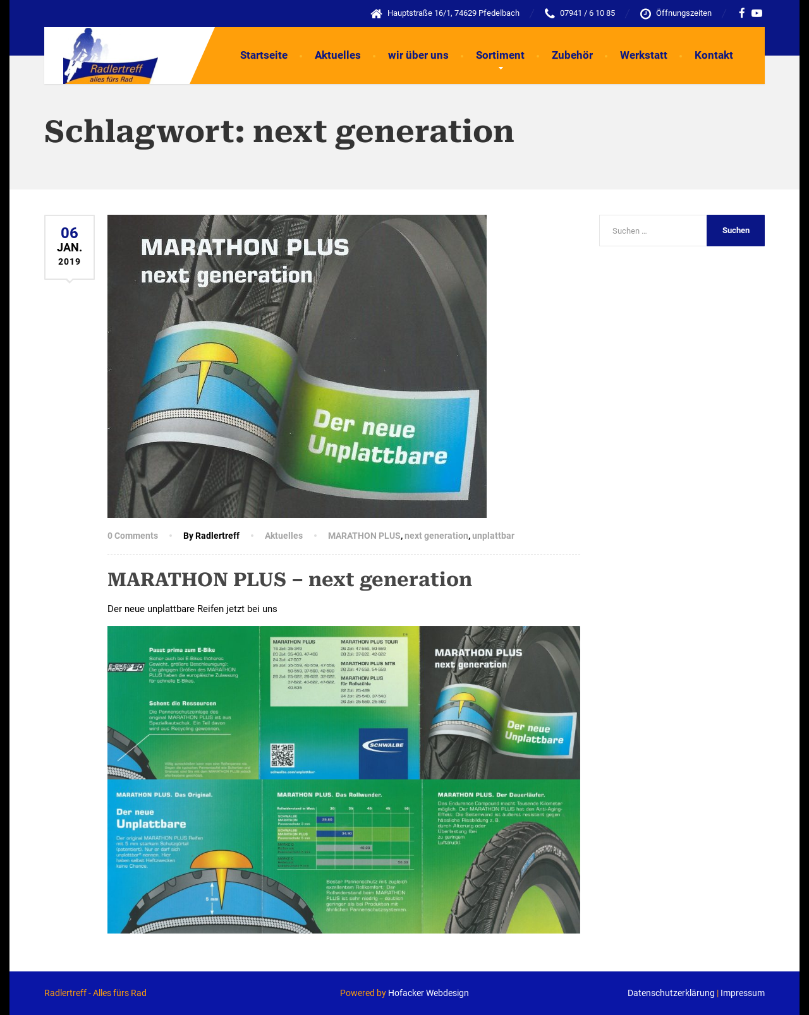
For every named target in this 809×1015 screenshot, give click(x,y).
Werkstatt (643, 55)
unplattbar (493, 536)
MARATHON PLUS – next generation (289, 579)
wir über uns (418, 55)
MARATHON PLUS (364, 536)
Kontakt (714, 55)
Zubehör (572, 55)
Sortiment (500, 55)
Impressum (743, 993)
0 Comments (132, 536)
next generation (436, 536)
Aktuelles (338, 55)
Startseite (264, 55)
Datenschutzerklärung (671, 993)
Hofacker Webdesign (428, 993)
